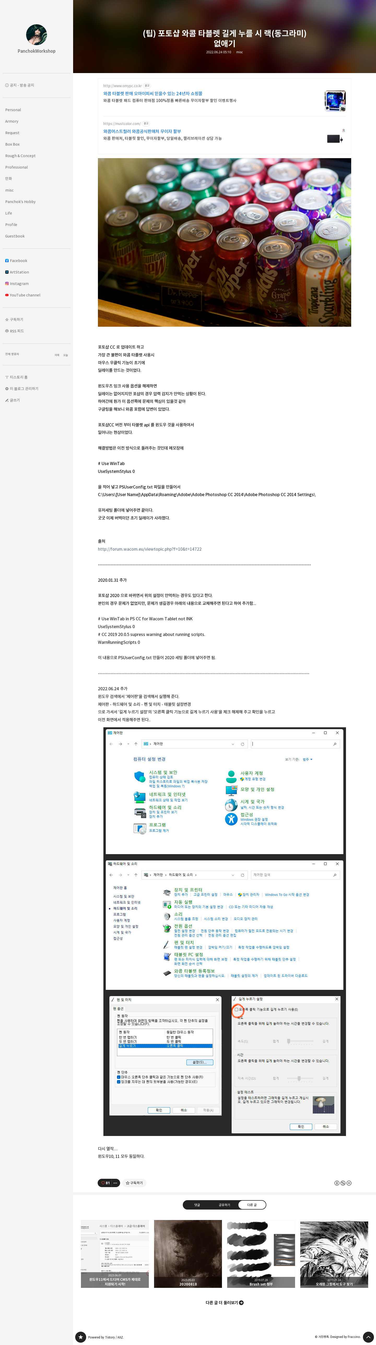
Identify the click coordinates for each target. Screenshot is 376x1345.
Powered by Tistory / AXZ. (106, 1337)
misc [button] (9, 190)
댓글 (197, 1205)
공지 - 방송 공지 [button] (22, 85)
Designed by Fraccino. (345, 1337)
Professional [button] (16, 167)
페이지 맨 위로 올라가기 (368, 1337)
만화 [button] (8, 178)
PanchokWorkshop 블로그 (80, 1337)
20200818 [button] (188, 1254)
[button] (36, 319)
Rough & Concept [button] (20, 155)
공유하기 (224, 1205)
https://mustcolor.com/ (122, 124)
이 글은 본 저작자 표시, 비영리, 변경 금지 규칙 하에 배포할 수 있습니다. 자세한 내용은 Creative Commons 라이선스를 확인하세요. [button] (343, 1183)
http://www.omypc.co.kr (122, 86)
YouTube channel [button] (22, 295)
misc (239, 52)
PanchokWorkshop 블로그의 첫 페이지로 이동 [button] (36, 36)
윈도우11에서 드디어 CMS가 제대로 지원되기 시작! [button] (115, 1254)
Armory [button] (11, 121)
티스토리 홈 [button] (19, 377)
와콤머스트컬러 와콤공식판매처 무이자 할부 (142, 131)
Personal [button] (13, 109)
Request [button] (12, 132)
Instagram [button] (17, 283)
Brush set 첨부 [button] (261, 1254)
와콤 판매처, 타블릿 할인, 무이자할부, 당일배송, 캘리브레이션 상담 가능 (162, 138)
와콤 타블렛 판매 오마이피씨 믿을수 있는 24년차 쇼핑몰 (152, 94)
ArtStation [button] (17, 272)
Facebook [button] (16, 260)
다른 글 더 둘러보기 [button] (222, 1302)
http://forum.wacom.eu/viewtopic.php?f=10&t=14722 (150, 549)
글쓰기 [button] (15, 400)
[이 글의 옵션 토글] (116, 1183)
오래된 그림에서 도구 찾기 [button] (334, 1254)
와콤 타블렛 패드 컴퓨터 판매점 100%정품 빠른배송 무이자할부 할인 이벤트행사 (170, 100)
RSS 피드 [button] (17, 331)
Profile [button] (11, 224)
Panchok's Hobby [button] (20, 201)
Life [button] (8, 213)
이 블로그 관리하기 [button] (24, 388)
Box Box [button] (12, 144)
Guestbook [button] (15, 236)
